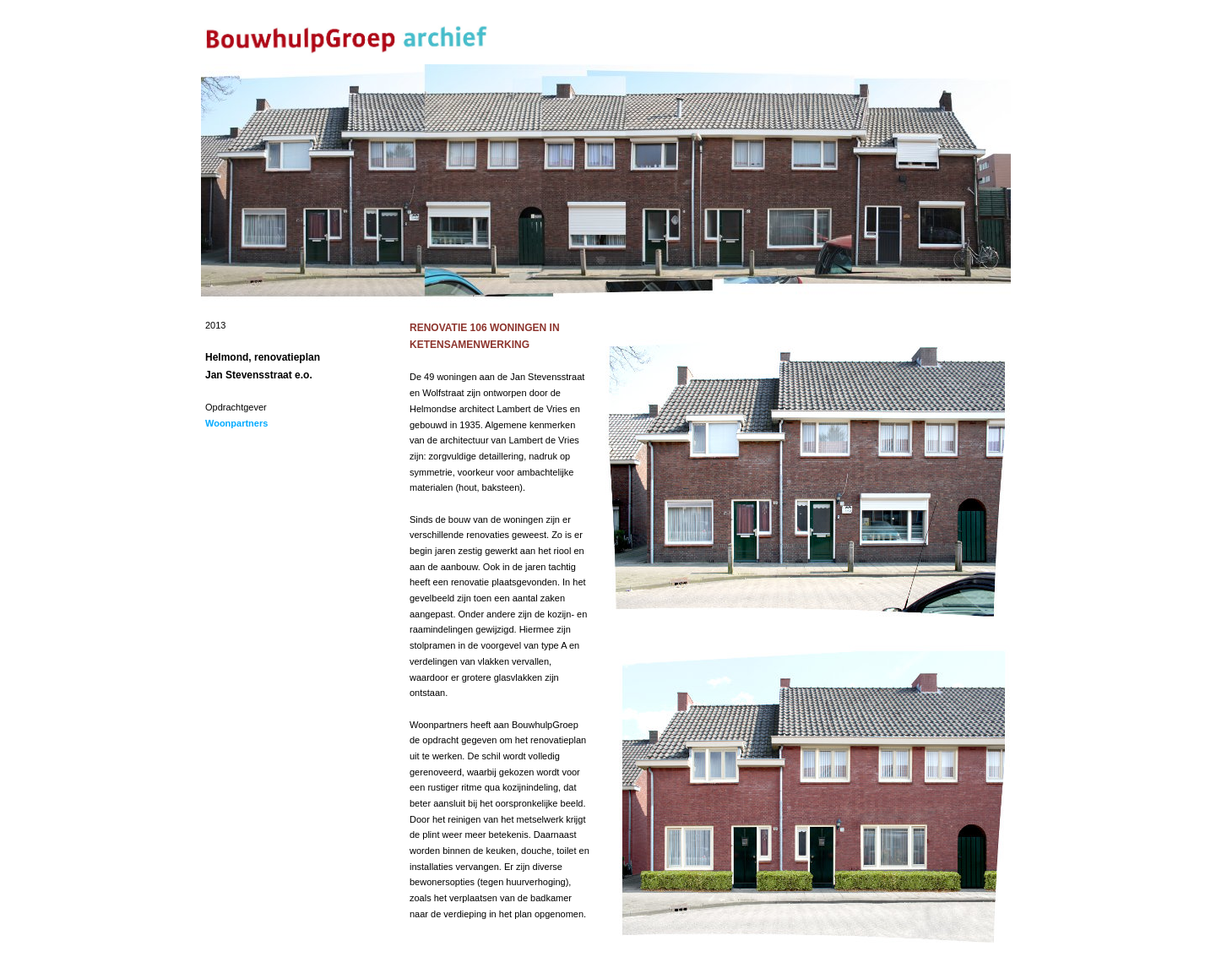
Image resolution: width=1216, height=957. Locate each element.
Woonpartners (236, 423)
